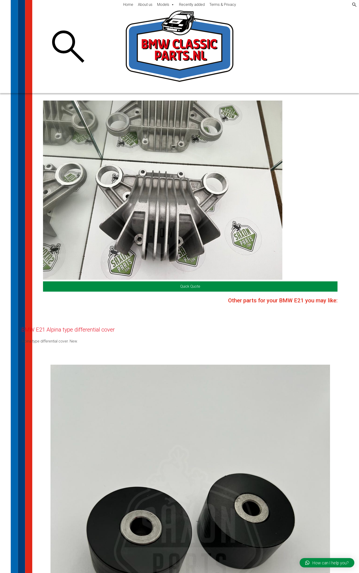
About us (145, 4)
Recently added (192, 4)
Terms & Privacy (222, 4)
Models (165, 4)
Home (128, 4)
